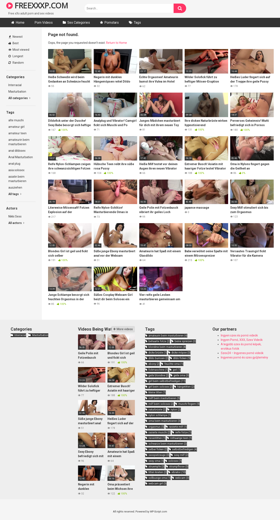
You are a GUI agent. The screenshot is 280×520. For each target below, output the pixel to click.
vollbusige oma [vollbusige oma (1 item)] (159, 477)
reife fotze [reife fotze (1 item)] (183, 432)
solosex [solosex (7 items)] (175, 460)
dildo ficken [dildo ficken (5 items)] (182, 358)
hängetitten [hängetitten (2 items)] (185, 386)
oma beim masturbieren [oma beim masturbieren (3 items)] (164, 420)
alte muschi (16, 120)
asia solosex (16, 170)
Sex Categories (78, 23)
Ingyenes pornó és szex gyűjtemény (244, 357)
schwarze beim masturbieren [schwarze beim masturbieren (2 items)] (167, 443)
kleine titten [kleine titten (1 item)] (157, 392)
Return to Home (116, 42)
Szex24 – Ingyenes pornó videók (242, 353)
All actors (16, 223)
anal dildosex (17, 150)
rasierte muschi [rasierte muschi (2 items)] (159, 432)
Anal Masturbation (20, 157)
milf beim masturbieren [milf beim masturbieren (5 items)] (164, 398)
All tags (14, 194)
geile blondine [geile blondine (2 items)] (158, 375)
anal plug (14, 163)
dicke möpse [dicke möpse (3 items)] (181, 352)
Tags (137, 23)
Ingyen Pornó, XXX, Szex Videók (242, 339)
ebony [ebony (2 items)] (154, 363)
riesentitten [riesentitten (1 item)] (157, 438)
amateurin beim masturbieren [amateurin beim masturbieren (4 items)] (167, 335)
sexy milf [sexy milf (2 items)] (181, 455)
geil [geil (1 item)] (177, 369)
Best (13, 43)
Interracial (15, 85)
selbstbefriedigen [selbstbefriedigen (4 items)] (184, 449)
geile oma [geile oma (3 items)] (181, 375)
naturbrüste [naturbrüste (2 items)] (157, 409)
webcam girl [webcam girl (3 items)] (157, 483)
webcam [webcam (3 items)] (182, 477)
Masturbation (17, 91)
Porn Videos (44, 23)
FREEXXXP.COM (37, 5)
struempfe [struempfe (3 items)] (156, 466)
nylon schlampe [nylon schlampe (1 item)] (159, 415)
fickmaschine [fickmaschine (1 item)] (158, 369)
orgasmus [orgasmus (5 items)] (156, 426)
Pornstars (111, 23)
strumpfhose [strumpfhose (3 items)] (178, 466)
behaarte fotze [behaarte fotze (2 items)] (159, 341)
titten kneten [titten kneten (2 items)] (157, 472)
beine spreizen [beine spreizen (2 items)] (185, 341)
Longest (15, 56)
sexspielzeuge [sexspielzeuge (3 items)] (158, 455)
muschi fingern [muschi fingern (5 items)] (189, 403)
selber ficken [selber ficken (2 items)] (157, 449)
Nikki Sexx (15, 216)
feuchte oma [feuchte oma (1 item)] (173, 363)
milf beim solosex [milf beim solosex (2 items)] (161, 403)
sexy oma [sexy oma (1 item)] (156, 460)
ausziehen (15, 187)
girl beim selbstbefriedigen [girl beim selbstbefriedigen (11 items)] (167, 381)
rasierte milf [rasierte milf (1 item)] (178, 426)
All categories (19, 98)
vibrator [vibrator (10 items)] (178, 472)
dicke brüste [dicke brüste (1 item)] (157, 352)
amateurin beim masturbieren (18, 142)
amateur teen (17, 133)
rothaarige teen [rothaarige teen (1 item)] (181, 438)
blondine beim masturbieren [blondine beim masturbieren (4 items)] (167, 346)
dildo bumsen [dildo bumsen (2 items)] (158, 358)
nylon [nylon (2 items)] (176, 409)
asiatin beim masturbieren (17, 179)
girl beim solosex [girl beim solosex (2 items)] (160, 386)
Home (20, 23)
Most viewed (18, 49)
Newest (16, 36)
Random (16, 62)
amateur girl (16, 126)
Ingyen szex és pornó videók (239, 335)
